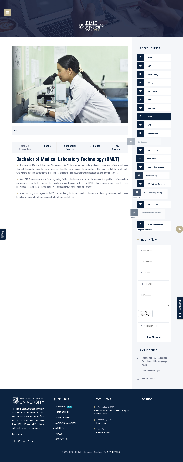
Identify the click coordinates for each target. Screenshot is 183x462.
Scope (47, 140)
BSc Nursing (147, 74)
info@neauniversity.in (156, 370)
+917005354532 (149, 383)
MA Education (142, 150)
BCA (144, 65)
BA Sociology (142, 204)
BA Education (142, 133)
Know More (18, 434)
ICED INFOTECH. (114, 452)
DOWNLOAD (61, 406)
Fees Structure (117, 142)
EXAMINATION (62, 412)
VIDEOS (58, 433)
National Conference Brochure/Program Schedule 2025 (111, 412)
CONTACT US (61, 439)
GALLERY (59, 428)
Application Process (70, 142)
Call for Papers (100, 423)
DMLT (144, 57)
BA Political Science (145, 166)
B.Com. (145, 82)
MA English (134, 91)
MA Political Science (145, 183)
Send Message (154, 337)
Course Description (25, 142)
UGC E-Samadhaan (102, 432)
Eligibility (95, 140)
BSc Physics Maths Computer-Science (144, 226)
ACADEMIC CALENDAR (65, 423)
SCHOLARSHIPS (62, 417)
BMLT (139, 116)
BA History (132, 107)
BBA (138, 99)
